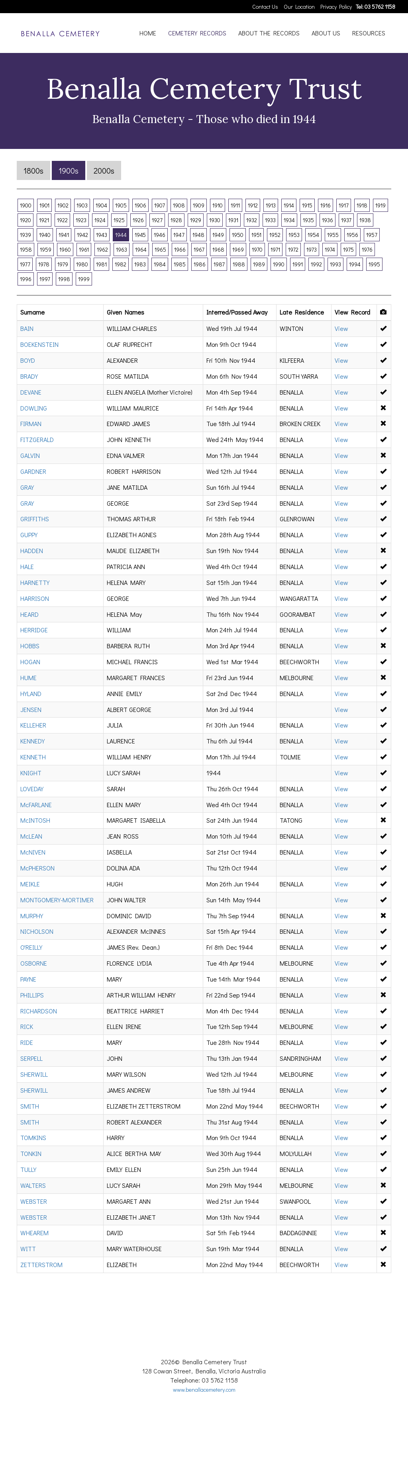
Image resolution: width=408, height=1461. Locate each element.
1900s (68, 170)
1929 (195, 220)
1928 (176, 220)
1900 (25, 205)
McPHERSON (37, 868)
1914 (289, 205)
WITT (28, 1248)
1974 (330, 249)
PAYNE (28, 979)
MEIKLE (30, 884)
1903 (82, 205)
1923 (81, 220)
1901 (44, 205)
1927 (157, 220)
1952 (274, 235)
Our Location (299, 6)
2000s (104, 170)
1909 (198, 205)
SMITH (29, 1106)
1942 (82, 235)
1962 (102, 249)
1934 (289, 220)
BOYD (27, 360)
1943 (101, 235)
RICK (26, 1026)
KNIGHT (30, 773)
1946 (159, 235)
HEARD (29, 614)
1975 (348, 249)
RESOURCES (368, 33)
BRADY (29, 376)
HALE (27, 566)
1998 (64, 279)
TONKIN (30, 1153)
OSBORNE (33, 963)
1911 (235, 205)
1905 (121, 205)
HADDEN (31, 550)
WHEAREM (34, 1232)
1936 (327, 220)
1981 (101, 264)
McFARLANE (36, 804)
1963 (121, 249)
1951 (256, 235)
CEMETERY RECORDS (197, 33)
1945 (140, 235)
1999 (84, 279)
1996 (25, 279)
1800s (33, 170)
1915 (307, 205)
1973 (311, 249)
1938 (365, 220)
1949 (218, 235)
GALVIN (30, 455)
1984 (160, 264)
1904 (101, 205)
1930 (214, 220)
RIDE (26, 1042)
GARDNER (33, 471)
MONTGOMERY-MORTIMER (57, 900)
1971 (275, 249)
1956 (352, 235)
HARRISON (34, 598)
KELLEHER (33, 725)
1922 (62, 220)
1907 (159, 205)
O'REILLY (31, 947)
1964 (141, 249)
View (341, 328)
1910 (217, 205)
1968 (218, 249)
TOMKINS (33, 1137)
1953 (294, 235)
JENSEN (30, 709)
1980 (82, 264)
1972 (293, 249)
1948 (198, 235)
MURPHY (31, 915)
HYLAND (30, 693)
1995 (374, 264)
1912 (253, 205)
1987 (219, 264)
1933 (270, 220)
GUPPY (28, 534)
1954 (313, 235)
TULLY (28, 1169)
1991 (297, 264)
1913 (271, 205)
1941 (64, 235)
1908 (179, 205)
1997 (44, 279)
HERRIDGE (34, 630)
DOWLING (33, 408)
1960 (65, 249)
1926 (138, 220)
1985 (180, 264)
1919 (380, 205)
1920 (25, 220)
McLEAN (31, 836)
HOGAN (30, 661)
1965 (160, 249)
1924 (100, 220)
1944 (121, 235)
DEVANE (30, 392)
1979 (62, 264)
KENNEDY (32, 741)
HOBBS (29, 646)
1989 (259, 264)
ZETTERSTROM (41, 1264)
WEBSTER (33, 1201)
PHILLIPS (32, 995)
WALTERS (33, 1185)
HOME (147, 33)
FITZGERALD (37, 439)
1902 (63, 205)
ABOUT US (326, 33)
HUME (28, 677)
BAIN (26, 328)
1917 (344, 205)
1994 (355, 264)
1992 (316, 264)
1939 (25, 235)
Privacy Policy (336, 6)
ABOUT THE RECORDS (269, 33)
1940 (45, 235)
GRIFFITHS (34, 518)
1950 (237, 235)
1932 (251, 220)
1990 (278, 264)
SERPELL (31, 1058)
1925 (119, 220)
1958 (26, 249)
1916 (325, 205)
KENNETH (33, 757)
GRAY (27, 487)
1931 (233, 220)
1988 (239, 264)
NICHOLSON (36, 931)
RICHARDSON (38, 1011)
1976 (367, 249)
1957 (371, 235)
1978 (43, 264)
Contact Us (265, 6)
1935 (308, 220)
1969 (238, 249)
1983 (140, 264)
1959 (45, 249)
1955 (333, 235)
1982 (120, 264)
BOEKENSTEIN (39, 344)
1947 (178, 235)
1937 (346, 220)
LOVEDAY (31, 788)
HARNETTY (34, 582)
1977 (25, 264)
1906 (140, 205)
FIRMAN (30, 423)
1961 (84, 249)
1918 (362, 205)
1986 (200, 264)
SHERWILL (34, 1074)
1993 (335, 264)
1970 (257, 249)
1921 (44, 220)
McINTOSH (35, 820)
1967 (199, 249)
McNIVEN (32, 852)
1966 (180, 249)
